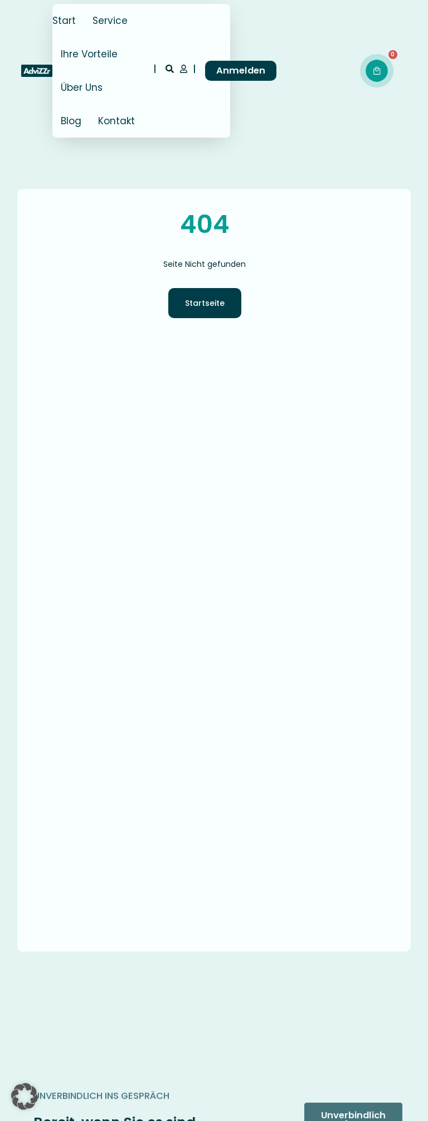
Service (110, 20)
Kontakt (116, 121)
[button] (24, 1096)
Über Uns (82, 87)
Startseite (205, 303)
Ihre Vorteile (89, 54)
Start (64, 20)
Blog (71, 121)
